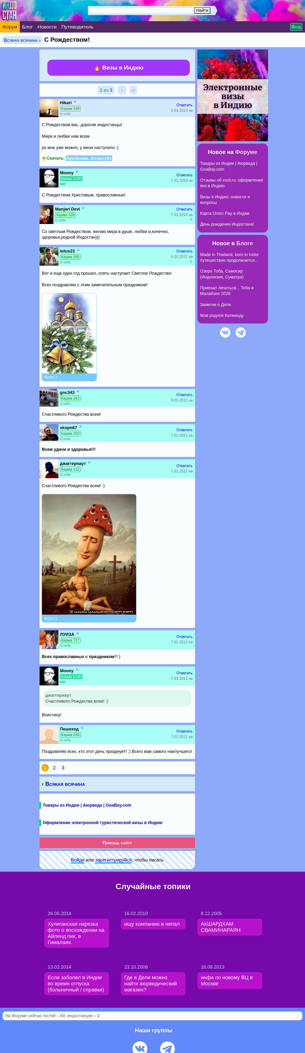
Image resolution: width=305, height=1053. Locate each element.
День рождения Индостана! (227, 224)
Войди (77, 859)
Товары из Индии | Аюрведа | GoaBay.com (87, 805)
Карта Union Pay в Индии (224, 213)
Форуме (246, 152)
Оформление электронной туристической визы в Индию (103, 822)
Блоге (244, 243)
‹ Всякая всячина (63, 784)
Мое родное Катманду (222, 315)
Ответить (184, 105)
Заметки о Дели (215, 304)
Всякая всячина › (22, 40)
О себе (65, 114)
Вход (296, 27)
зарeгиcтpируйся (113, 859)
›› (133, 90)
